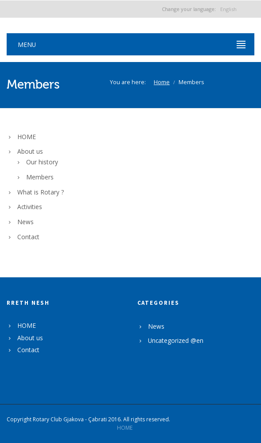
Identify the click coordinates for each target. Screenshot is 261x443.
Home (162, 82)
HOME (26, 136)
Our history (42, 162)
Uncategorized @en (175, 340)
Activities (29, 206)
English (199, 9)
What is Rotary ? (40, 192)
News (25, 222)
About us (30, 151)
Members (40, 177)
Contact (28, 237)
